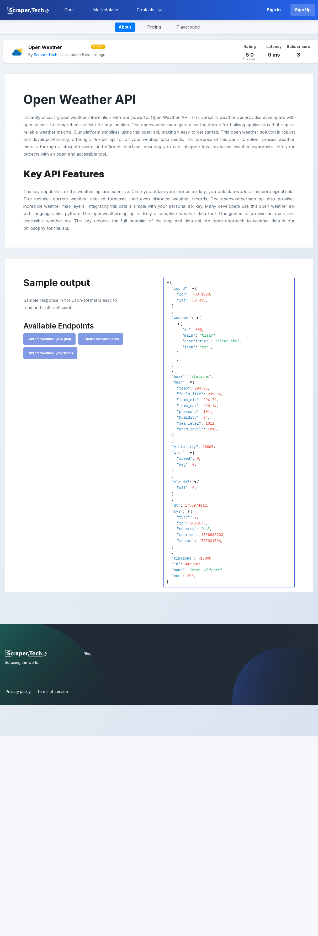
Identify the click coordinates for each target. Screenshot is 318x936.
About (125, 27)
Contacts (145, 9)
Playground (188, 27)
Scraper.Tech (45, 54)
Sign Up (303, 9)
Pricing (154, 27)
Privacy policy (17, 691)
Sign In (274, 9)
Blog (87, 653)
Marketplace (105, 9)
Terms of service (53, 691)
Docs (69, 9)
